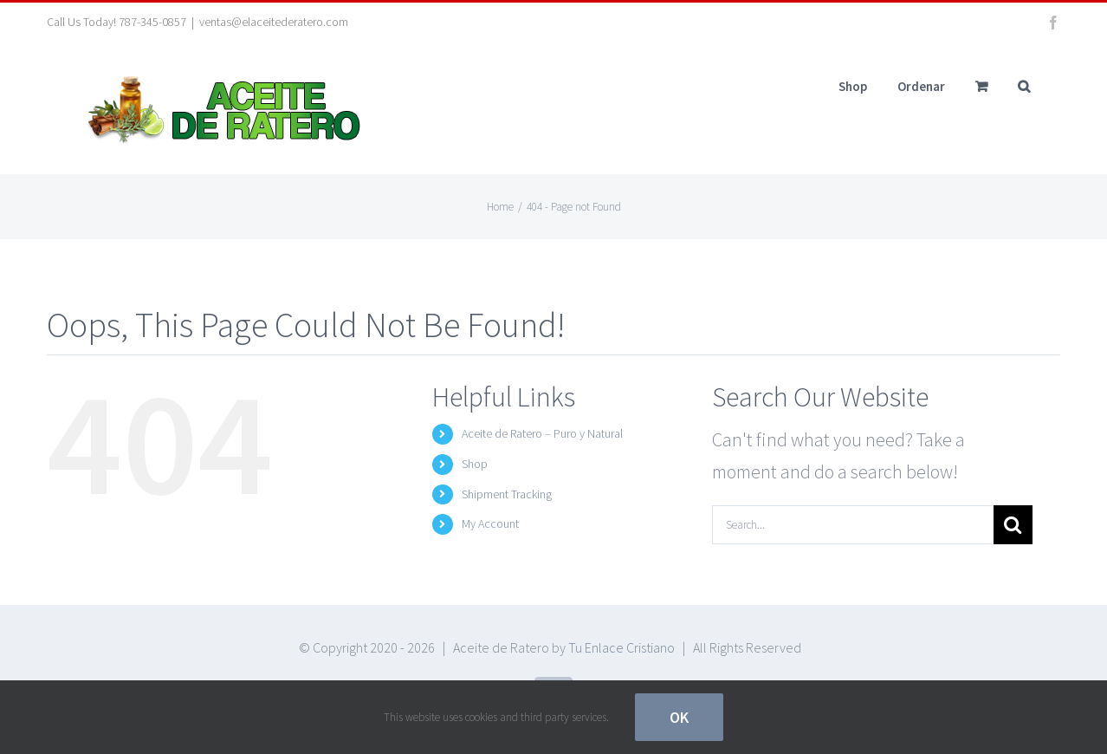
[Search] (1013, 524)
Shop (475, 463)
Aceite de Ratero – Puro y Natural (542, 433)
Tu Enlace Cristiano (621, 647)
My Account (490, 523)
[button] (1024, 86)
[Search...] (853, 524)
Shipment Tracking (507, 494)
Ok (679, 717)
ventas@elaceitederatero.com (273, 21)
